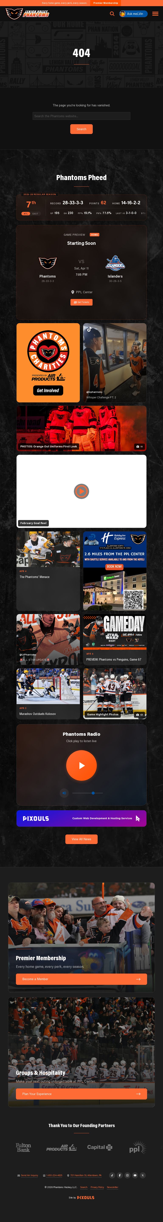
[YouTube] (135, 1175)
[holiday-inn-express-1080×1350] (114, 571)
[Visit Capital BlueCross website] (113, 1147)
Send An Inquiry (29, 1175)
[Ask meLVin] (133, 13)
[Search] (82, 116)
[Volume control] (87, 793)
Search (83, 1187)
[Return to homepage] (27, 14)
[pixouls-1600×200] (81, 818)
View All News (81, 839)
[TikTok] (112, 1175)
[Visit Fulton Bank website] (36, 1147)
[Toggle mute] (64, 793)
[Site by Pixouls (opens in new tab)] (85, 1197)
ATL (26, 214)
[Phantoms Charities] (48, 362)
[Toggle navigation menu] (155, 13)
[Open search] (112, 13)
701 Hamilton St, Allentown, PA (85, 1175)
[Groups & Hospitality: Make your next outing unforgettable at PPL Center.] (81, 1052)
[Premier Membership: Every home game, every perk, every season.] (81, 937)
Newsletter (112, 1187)
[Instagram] (127, 1175)
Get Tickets (81, 302)
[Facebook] (120, 1175)
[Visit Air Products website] (74, 1147)
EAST (35, 214)
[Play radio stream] (81, 765)
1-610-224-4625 (54, 1175)
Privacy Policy (97, 1187)
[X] (143, 1175)
